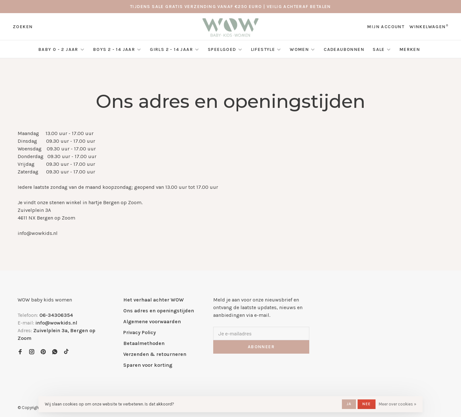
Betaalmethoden (144, 343)
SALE (379, 49)
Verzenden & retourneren (154, 354)
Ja (349, 404)
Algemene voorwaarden (152, 321)
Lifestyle (263, 49)
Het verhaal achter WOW (153, 300)
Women (299, 49)
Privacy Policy (139, 332)
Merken (410, 49)
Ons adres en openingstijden (158, 311)
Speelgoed (222, 49)
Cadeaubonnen (344, 49)
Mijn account (385, 26)
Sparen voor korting (147, 365)
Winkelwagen (428, 26)
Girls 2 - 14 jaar (171, 49)
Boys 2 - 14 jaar (114, 49)
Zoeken (23, 26)
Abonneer (261, 346)
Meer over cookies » (397, 404)
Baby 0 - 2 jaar (58, 49)
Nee (366, 404)
